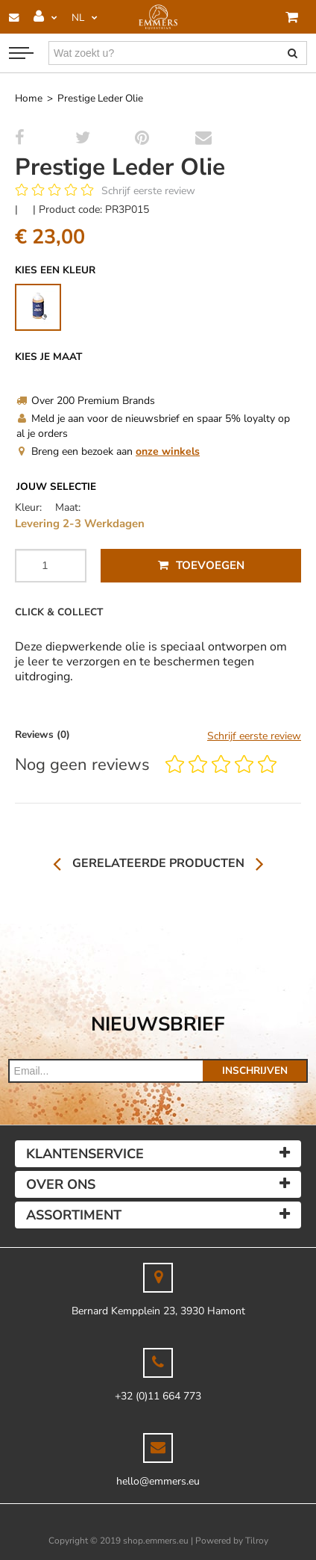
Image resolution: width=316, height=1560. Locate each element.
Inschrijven (255, 1070)
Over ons (60, 1184)
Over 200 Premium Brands (85, 401)
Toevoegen (201, 565)
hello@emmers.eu (158, 1481)
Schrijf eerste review (148, 191)
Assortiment (73, 1215)
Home (28, 98)
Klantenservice (85, 1154)
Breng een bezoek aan (108, 451)
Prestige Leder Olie (100, 98)
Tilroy (256, 1541)
